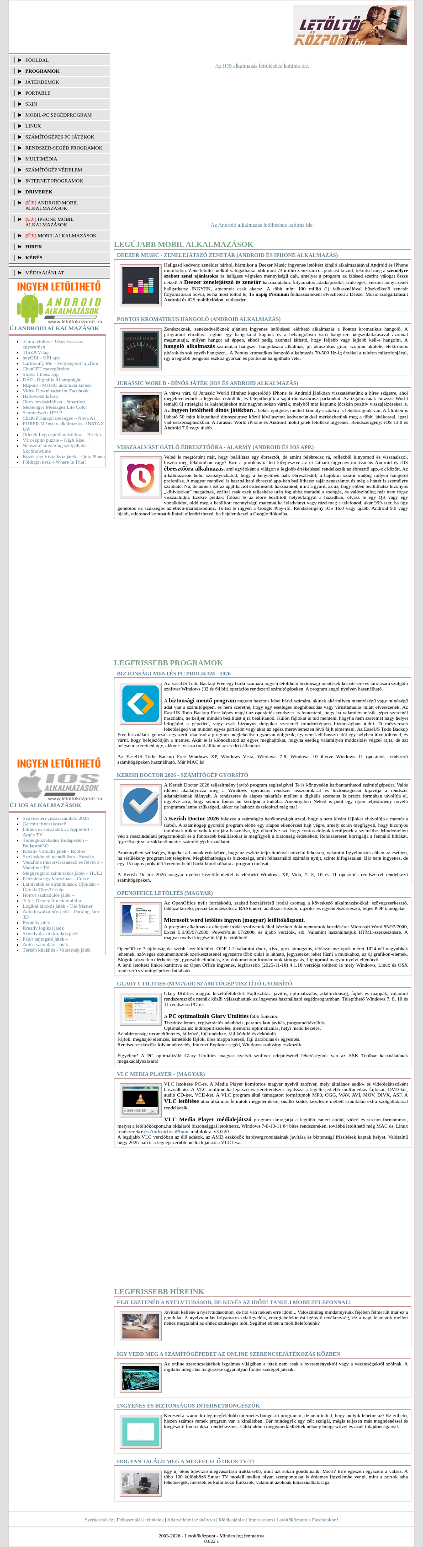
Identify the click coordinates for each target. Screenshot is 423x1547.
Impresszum (261, 1519)
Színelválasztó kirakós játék (51, 933)
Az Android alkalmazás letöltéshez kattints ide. (262, 225)
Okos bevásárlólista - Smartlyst (54, 401)
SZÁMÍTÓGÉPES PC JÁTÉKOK (60, 136)
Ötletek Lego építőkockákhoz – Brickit (62, 434)
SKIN (31, 104)
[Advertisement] (175, 25)
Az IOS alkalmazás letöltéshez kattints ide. (262, 66)
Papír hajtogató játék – (45, 939)
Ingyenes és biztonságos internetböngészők (188, 1405)
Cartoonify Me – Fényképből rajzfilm (61, 363)
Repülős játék (36, 922)
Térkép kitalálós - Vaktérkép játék (57, 950)
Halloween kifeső (40, 396)
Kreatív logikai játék (43, 928)
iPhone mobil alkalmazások (50, 221)
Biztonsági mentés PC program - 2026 (174, 673)
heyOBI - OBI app (41, 357)
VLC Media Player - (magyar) (161, 1074)
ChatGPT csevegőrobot (46, 368)
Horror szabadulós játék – (48, 895)
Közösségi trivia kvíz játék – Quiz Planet (64, 456)
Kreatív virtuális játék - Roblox (54, 851)
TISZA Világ (36, 352)
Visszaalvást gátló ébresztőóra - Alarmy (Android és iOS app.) (215, 447)
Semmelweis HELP (42, 412)
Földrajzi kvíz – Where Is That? (55, 462)
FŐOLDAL (37, 60)
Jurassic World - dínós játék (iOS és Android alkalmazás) (207, 383)
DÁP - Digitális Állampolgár (52, 379)
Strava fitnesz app (41, 374)
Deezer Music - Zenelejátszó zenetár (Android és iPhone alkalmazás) (227, 255)
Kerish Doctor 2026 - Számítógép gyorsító (183, 775)
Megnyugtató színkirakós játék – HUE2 (63, 873)
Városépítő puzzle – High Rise (54, 440)
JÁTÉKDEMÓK (42, 82)
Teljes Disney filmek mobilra (52, 900)
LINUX (33, 125)
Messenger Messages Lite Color (55, 407)
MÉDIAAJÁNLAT (45, 272)
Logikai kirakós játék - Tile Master (58, 906)
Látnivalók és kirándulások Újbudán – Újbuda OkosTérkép (61, 886)
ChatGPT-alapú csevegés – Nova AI (59, 418)
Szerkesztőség (99, 1519)
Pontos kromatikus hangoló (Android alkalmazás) (198, 319)
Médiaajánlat (232, 1519)
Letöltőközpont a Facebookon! (307, 1519)
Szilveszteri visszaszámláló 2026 (56, 818)
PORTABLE (38, 93)
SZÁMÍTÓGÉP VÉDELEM (54, 169)
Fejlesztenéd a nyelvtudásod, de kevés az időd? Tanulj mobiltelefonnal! (234, 1302)
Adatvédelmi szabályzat (191, 1519)
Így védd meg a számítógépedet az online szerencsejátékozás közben (228, 1354)
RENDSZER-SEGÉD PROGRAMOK (64, 147)
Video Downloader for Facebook (56, 390)
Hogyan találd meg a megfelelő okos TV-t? (185, 1461)
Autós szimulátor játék (46, 944)
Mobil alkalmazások (67, 235)
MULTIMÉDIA (42, 158)
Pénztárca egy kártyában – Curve (56, 878)
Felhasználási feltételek (140, 1519)
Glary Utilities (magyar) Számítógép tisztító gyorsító (204, 983)
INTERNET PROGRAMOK (55, 180)
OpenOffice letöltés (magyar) (165, 893)
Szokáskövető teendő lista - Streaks (58, 856)
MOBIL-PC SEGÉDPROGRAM (59, 115)
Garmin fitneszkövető (45, 823)
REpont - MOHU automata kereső (57, 385)
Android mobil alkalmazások (52, 205)
